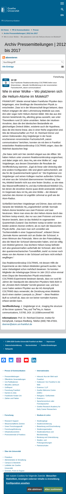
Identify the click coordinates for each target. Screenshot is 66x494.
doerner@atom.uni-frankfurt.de (17, 324)
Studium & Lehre (44, 415)
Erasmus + (41, 398)
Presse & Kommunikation (15, 371)
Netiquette (9, 349)
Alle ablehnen (35, 489)
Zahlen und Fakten (12, 398)
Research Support (11, 421)
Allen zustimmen (53, 489)
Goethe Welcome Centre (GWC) (46, 391)
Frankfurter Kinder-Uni (13, 396)
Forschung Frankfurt (12, 390)
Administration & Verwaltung (15, 460)
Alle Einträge (8, 67)
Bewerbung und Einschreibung (48, 426)
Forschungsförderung (13, 429)
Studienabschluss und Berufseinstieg (45, 433)
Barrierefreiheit (31, 345)
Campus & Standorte (12, 463)
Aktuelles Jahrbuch (12, 385)
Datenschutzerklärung (13, 345)
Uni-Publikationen (11, 382)
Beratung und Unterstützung (47, 437)
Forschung (9, 415)
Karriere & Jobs (10, 393)
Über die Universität (13, 451)
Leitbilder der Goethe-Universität (13, 466)
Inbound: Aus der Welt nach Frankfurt (47, 378)
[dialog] (35, 483)
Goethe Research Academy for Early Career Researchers (48, 408)
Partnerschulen (42, 445)
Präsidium (8, 457)
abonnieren (9, 57)
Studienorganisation (44, 429)
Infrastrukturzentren (12, 432)
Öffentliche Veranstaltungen (15, 379)
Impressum (51, 341)
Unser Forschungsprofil (13, 426)
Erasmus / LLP (42, 387)
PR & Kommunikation (10, 20)
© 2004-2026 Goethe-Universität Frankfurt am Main (24, 341)
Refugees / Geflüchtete (46, 396)
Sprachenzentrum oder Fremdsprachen (45, 402)
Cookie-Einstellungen (49, 345)
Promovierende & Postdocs (15, 435)
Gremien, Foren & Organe (14, 471)
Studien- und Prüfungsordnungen (44, 441)
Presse (36, 30)
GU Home (5, 30)
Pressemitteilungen (12, 376)
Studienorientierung (44, 424)
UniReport (8, 387)
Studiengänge (42, 421)
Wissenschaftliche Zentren (15, 424)
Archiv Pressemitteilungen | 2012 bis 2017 (21, 33)
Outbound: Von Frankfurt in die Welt (48, 383)
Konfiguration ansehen (18, 483)
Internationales (43, 371)
